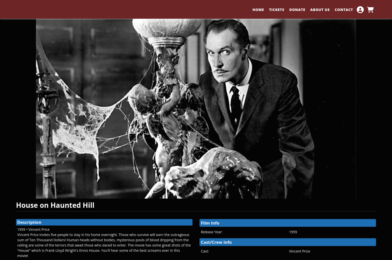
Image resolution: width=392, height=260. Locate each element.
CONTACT (344, 9)
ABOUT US (320, 9)
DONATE (297, 9)
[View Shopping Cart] (370, 9)
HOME (258, 9)
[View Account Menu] (360, 9)
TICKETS (276, 9)
